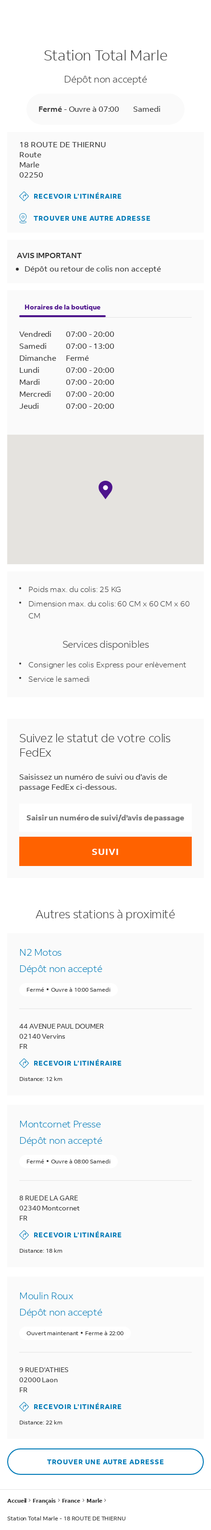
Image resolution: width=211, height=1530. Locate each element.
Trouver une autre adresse (85, 218)
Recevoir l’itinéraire (70, 196)
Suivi (105, 851)
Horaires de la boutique (62, 306)
